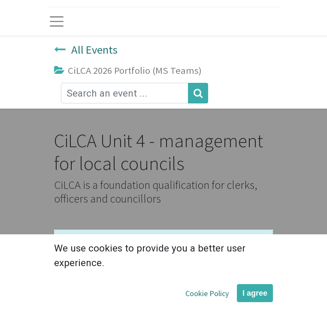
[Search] (198, 93)
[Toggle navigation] (57, 21)
